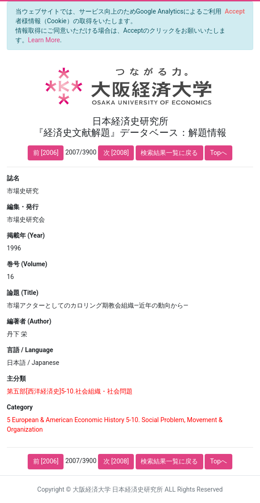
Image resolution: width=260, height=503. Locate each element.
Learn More (44, 40)
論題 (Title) (23, 292)
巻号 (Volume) (27, 264)
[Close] (235, 11)
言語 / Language (30, 350)
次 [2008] (116, 152)
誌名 (13, 178)
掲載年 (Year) (26, 235)
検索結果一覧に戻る (169, 152)
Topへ (218, 152)
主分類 (16, 378)
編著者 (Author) (29, 321)
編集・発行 (23, 206)
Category (20, 407)
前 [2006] (46, 152)
